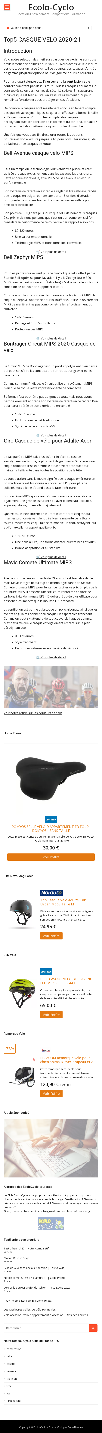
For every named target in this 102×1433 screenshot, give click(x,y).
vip (8, 1393)
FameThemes (75, 1427)
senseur (11, 1371)
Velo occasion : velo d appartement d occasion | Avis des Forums (46, 1315)
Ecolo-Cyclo (51, 7)
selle (9, 1356)
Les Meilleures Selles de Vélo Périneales (30, 1309)
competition (14, 1349)
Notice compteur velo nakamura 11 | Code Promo (35, 1278)
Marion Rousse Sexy (16, 1258)
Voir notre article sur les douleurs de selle (33, 713)
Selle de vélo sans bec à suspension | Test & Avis (34, 1268)
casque (11, 1364)
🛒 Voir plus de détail (51, 252)
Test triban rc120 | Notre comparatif (26, 1248)
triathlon (12, 1378)
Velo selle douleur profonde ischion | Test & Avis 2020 (37, 1287)
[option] (53, 28)
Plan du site (14, 1401)
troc (9, 1386)
